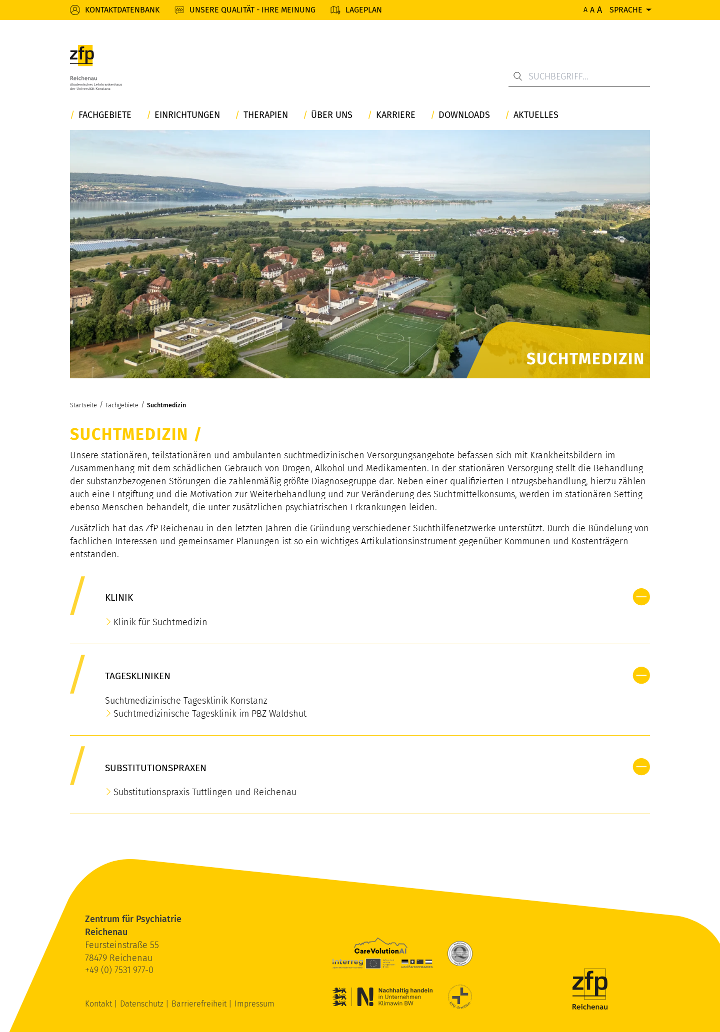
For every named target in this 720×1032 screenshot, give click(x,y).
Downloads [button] (464, 115)
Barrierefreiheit (200, 1004)
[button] (641, 597)
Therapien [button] (266, 115)
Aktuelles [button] (536, 115)
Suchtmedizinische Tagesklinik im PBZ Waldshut (210, 713)
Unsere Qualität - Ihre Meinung (253, 9)
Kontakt (99, 1004)
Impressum (254, 1004)
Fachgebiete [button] (105, 115)
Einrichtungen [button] (187, 115)
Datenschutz (143, 1004)
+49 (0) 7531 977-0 (119, 970)
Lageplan (364, 9)
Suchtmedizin (166, 405)
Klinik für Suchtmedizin (161, 622)
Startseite (83, 405)
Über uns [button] (331, 115)
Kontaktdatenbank (122, 9)
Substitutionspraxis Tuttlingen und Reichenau (205, 792)
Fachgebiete (122, 405)
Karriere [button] (396, 115)
